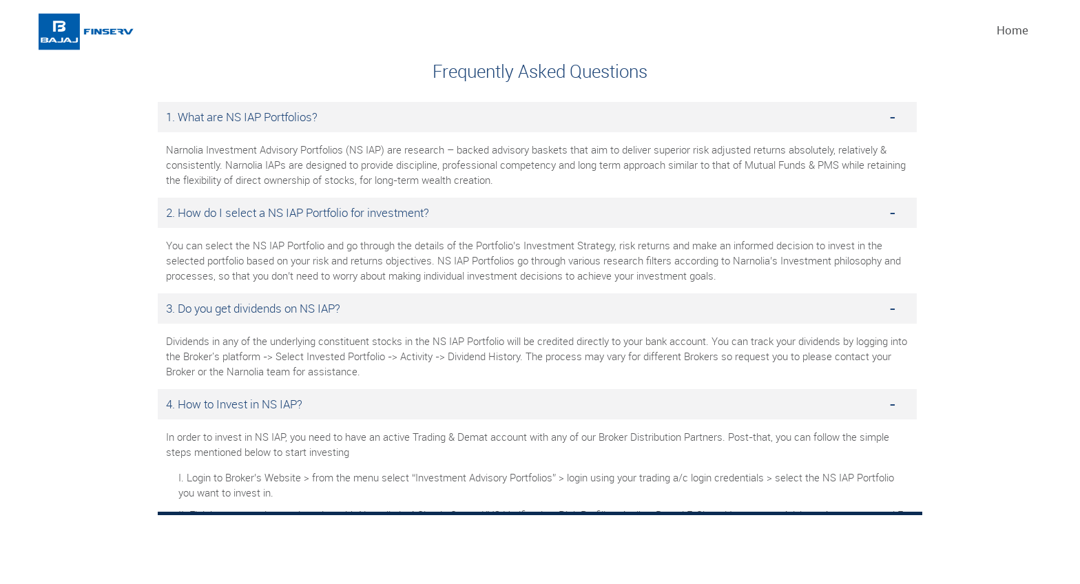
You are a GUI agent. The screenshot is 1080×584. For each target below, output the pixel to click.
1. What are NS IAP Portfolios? (242, 117)
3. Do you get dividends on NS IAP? (253, 308)
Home (1012, 30)
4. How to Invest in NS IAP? (234, 404)
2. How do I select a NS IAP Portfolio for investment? (297, 212)
